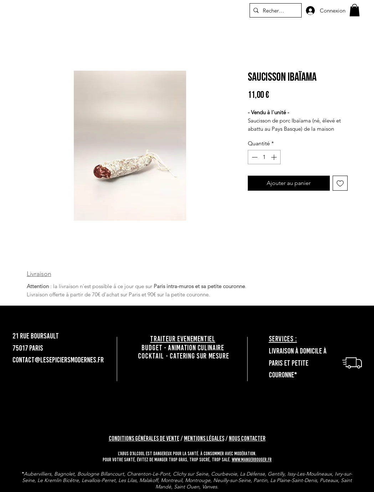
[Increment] (275, 157)
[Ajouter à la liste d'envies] (340, 183)
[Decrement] (254, 157)
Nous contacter (247, 438)
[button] (354, 10)
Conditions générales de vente (144, 438)
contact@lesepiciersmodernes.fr (58, 359)
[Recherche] (274, 10)
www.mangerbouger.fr (252, 460)
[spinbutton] (264, 157)
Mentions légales (204, 438)
